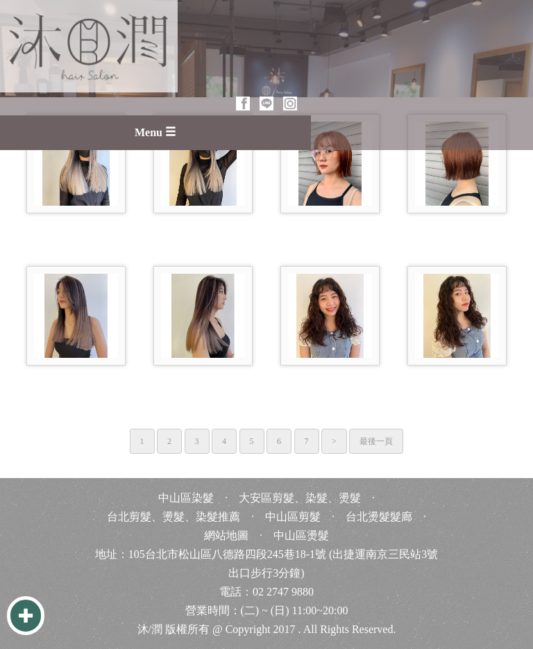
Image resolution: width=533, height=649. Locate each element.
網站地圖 (226, 535)
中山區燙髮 (301, 535)
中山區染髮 (186, 498)
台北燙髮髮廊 (379, 517)
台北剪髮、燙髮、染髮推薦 (173, 517)
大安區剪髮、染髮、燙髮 (300, 498)
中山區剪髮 (293, 517)
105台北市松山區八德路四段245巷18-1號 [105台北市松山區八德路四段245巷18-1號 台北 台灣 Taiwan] (227, 554)
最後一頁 (376, 441)
